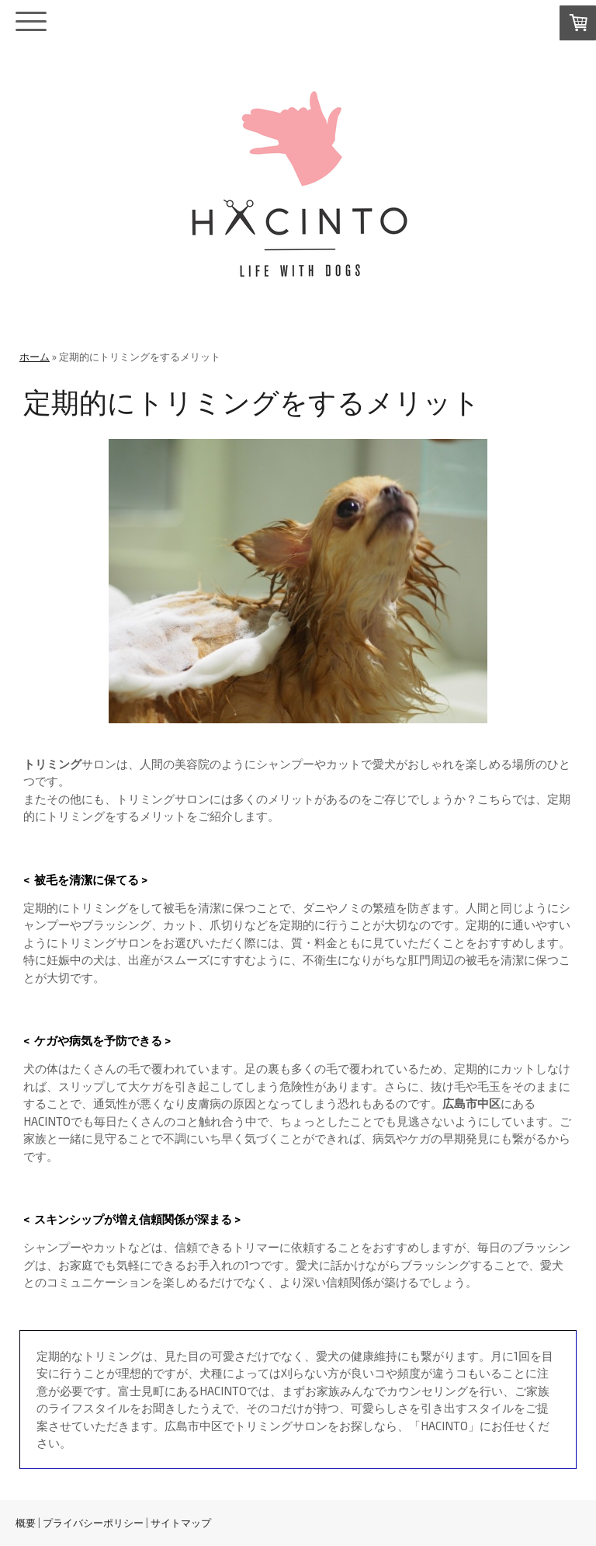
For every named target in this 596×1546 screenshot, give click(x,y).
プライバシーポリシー (93, 1522)
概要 (26, 1522)
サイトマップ (181, 1522)
